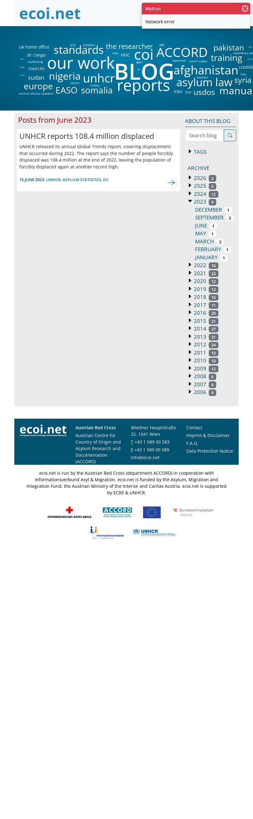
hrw (243, 74)
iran (178, 91)
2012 (205, 344)
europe (38, 86)
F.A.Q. (192, 443)
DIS (22, 59)
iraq (115, 52)
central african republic (36, 93)
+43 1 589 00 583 (152, 442)
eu (105, 179)
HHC (125, 55)
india (22, 75)
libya (22, 67)
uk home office (34, 47)
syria (242, 80)
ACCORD (182, 52)
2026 (204, 177)
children (89, 44)
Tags (200, 151)
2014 (205, 328)
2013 (205, 336)
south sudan (198, 61)
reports (143, 85)
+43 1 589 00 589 (151, 450)
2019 (205, 289)
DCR (188, 92)
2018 (205, 296)
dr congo (36, 55)
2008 (204, 376)
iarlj (72, 44)
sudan (36, 77)
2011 (205, 352)
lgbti (139, 62)
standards (79, 50)
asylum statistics (82, 179)
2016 (205, 312)
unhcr (99, 78)
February (213, 249)
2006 (204, 392)
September (214, 217)
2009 (205, 368)
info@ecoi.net (145, 457)
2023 (204, 201)
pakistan (228, 47)
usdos (204, 92)
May (205, 233)
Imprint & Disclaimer (208, 435)
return (74, 82)
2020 (205, 281)
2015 (205, 320)
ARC (162, 44)
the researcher (118, 46)
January (211, 257)
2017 (205, 304)
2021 (205, 273)
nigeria (64, 76)
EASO (66, 90)
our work (81, 62)
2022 (205, 265)
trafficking (35, 61)
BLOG (143, 71)
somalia (97, 90)
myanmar (179, 60)
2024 (205, 193)
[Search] (230, 135)
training (226, 57)
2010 (205, 360)
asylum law (204, 82)
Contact (194, 428)
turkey (95, 85)
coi (143, 54)
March (209, 241)
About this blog (207, 121)
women (202, 77)
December (213, 209)
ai (138, 69)
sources (36, 68)
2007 (204, 384)
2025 (204, 185)
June (206, 225)
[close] (245, 8)
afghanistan (206, 70)
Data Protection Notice (209, 451)
